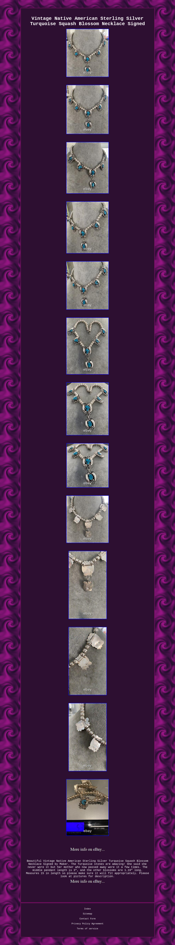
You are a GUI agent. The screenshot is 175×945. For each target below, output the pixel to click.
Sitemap (87, 914)
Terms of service (87, 928)
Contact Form (87, 918)
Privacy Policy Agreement (87, 923)
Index (87, 909)
